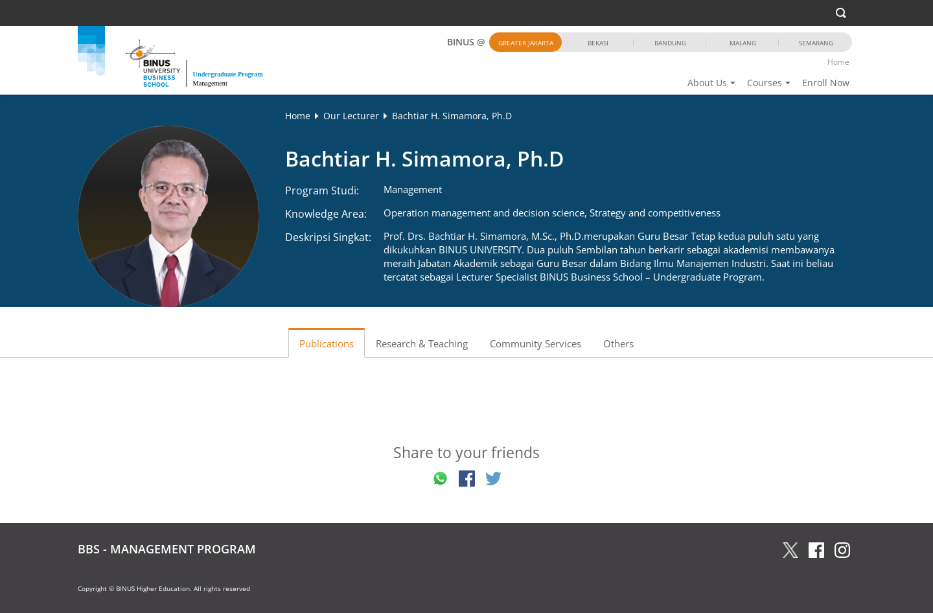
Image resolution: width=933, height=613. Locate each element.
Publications (326, 343)
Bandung (670, 43)
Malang (743, 43)
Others (618, 343)
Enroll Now (825, 82)
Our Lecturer (351, 116)
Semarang (816, 43)
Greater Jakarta (525, 43)
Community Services (535, 343)
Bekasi (598, 43)
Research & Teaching (422, 343)
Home (838, 61)
